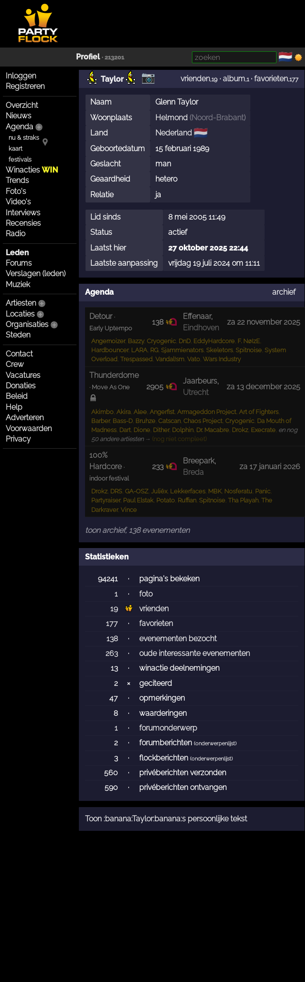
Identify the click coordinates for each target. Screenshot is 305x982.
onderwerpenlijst (215, 744)
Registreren (25, 86)
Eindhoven (201, 327)
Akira (123, 411)
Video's (18, 201)
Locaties (20, 313)
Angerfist (162, 411)
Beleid (17, 396)
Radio (15, 233)
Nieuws (18, 115)
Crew (15, 364)
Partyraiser (105, 500)
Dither (161, 429)
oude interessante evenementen (194, 653)
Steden (18, 334)
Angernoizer (108, 341)
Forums (19, 263)
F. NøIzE (249, 341)
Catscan (169, 420)
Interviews (23, 212)
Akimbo (102, 411)
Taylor (112, 79)
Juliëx (159, 491)
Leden (17, 252)
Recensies (23, 223)
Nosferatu (238, 491)
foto (145, 593)
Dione (141, 429)
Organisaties (27, 324)
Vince (129, 509)
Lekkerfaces (187, 491)
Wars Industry (222, 359)
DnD (185, 341)
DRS (116, 491)
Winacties (32, 169)
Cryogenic (161, 341)
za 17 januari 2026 (269, 466)
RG (154, 350)
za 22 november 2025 (263, 322)
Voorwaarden (29, 428)
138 (112, 638)
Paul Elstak (138, 500)
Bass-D (123, 420)
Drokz (240, 429)
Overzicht (22, 105)
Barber (100, 420)
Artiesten (21, 303)
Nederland (173, 132)
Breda (193, 472)
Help (14, 407)
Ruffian (187, 500)
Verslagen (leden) (36, 273)
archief (283, 292)
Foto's (16, 191)
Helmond (171, 117)
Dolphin (182, 429)
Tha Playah (243, 500)
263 (111, 653)
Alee (140, 411)
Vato (193, 359)
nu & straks (24, 137)
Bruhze (145, 420)
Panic (262, 491)
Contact (19, 353)
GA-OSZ (136, 491)
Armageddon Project (206, 411)
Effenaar (197, 316)
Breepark (198, 460)
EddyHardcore (214, 341)
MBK (214, 491)
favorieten (271, 78)
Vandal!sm (169, 359)
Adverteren (25, 417)
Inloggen (21, 75)
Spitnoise (249, 350)
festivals (20, 159)
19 (114, 608)
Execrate (263, 429)
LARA (139, 350)
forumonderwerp (168, 727)
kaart (15, 148)
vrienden (195, 78)
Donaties (21, 385)
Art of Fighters (258, 411)
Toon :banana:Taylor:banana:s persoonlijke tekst (166, 818)
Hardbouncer (109, 350)
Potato (165, 500)
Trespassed (136, 359)
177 (112, 623)
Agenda (19, 126)
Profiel (88, 56)
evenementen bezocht (178, 638)
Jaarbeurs (200, 380)
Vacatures (23, 375)
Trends (17, 180)
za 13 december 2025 (263, 386)
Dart (125, 429)
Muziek (18, 284)
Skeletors (219, 350)
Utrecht (196, 392)
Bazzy (136, 341)
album (234, 78)
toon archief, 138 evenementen (137, 530)
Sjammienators (182, 350)
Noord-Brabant (217, 117)
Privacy (18, 438)
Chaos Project (202, 420)
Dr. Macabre (212, 429)
